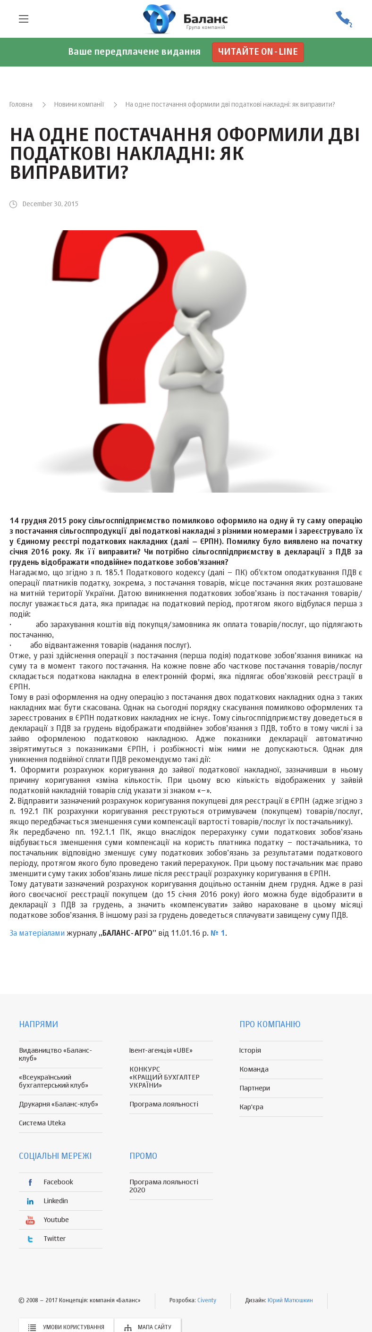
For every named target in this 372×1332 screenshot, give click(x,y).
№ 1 (218, 934)
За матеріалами (37, 934)
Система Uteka (42, 1123)
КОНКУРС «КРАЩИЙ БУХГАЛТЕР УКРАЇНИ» (164, 1077)
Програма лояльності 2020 (163, 1186)
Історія (250, 1050)
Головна (21, 104)
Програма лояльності (163, 1104)
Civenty (206, 1301)
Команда (254, 1069)
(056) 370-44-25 (344, 19)
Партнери (254, 1088)
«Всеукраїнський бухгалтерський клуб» (53, 1081)
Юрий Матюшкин (290, 1301)
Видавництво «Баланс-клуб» (55, 1054)
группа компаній (186, 18)
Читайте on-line (258, 52)
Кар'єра (251, 1107)
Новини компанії (79, 104)
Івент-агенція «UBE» (161, 1050)
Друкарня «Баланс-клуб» (58, 1104)
